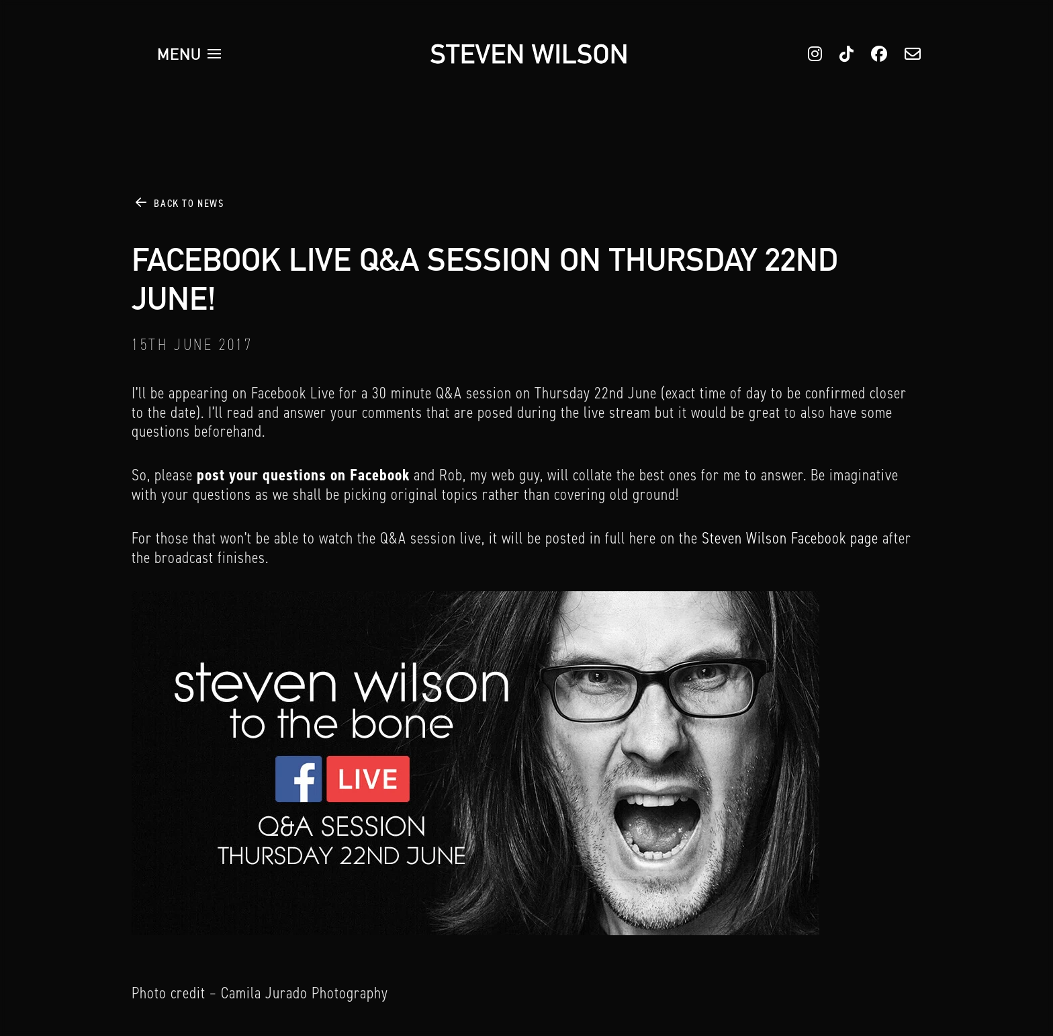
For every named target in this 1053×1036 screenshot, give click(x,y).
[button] (189, 53)
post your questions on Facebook (303, 475)
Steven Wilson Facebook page (790, 538)
